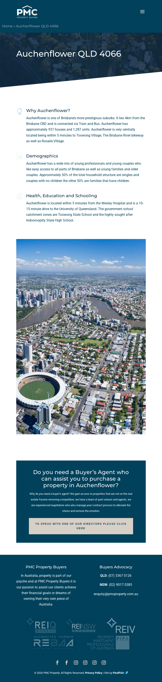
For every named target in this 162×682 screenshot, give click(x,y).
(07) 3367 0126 (119, 576)
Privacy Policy (93, 672)
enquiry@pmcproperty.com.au (116, 594)
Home (7, 26)
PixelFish (120, 672)
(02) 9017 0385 (120, 585)
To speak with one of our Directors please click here (81, 526)
